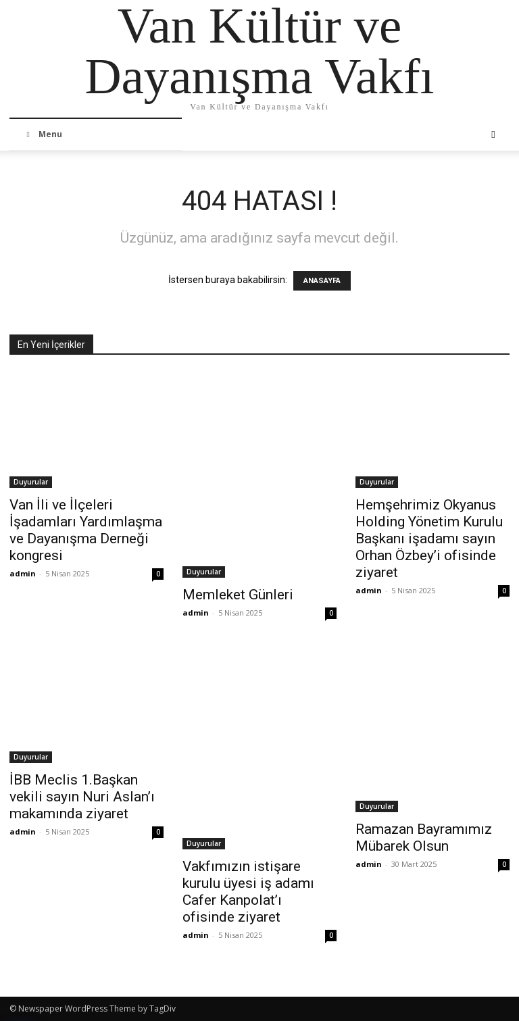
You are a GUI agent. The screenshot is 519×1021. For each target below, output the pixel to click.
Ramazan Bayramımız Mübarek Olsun (423, 837)
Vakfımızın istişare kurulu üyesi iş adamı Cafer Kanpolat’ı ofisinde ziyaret (248, 891)
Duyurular (31, 482)
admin (22, 573)
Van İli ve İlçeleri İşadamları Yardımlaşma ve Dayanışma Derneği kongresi (85, 530)
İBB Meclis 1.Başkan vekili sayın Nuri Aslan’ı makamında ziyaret (82, 797)
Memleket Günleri (237, 595)
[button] (493, 134)
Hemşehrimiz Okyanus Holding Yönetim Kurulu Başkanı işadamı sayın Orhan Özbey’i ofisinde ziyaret (429, 538)
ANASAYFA (322, 280)
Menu (42, 134)
